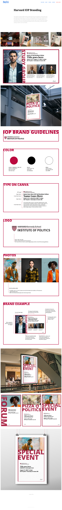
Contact (53, 2)
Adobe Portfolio (32, 507)
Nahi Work (42, 2)
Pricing (50, 2)
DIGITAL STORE (58, 2)
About (46, 2)
